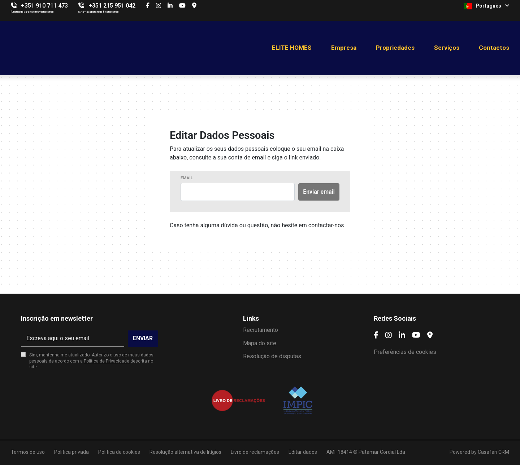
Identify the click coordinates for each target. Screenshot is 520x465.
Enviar (143, 338)
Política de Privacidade (107, 361)
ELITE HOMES (292, 47)
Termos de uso (28, 452)
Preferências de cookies (405, 351)
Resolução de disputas (272, 356)
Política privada (71, 452)
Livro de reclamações (255, 452)
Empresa (343, 47)
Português (486, 6)
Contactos (494, 47)
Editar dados (303, 452)
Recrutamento (260, 329)
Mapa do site (259, 343)
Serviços (446, 47)
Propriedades (395, 47)
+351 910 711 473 (44, 5)
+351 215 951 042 (111, 5)
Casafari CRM (493, 452)
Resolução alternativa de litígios (185, 452)
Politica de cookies (119, 452)
